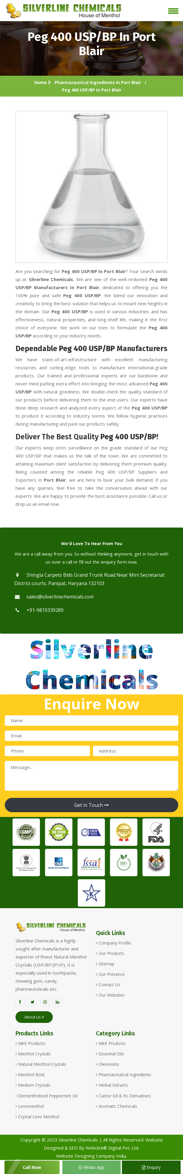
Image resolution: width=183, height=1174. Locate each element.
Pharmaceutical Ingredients (123, 1074)
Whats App (91, 1167)
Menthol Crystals (33, 1054)
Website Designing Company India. (91, 1156)
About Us (34, 1017)
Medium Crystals (32, 1085)
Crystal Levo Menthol (37, 1116)
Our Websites (110, 995)
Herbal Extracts (112, 1085)
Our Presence (110, 974)
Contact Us (108, 984)
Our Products (110, 953)
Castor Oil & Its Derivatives (123, 1096)
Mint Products (30, 1043)
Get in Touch (91, 805)
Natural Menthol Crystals (40, 1064)
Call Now (32, 1167)
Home (42, 82)
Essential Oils (110, 1054)
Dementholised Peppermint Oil (46, 1096)
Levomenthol (29, 1106)
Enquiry (151, 1167)
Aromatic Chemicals (116, 1106)
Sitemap (105, 964)
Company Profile (113, 943)
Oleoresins (107, 1064)
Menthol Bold (29, 1074)
